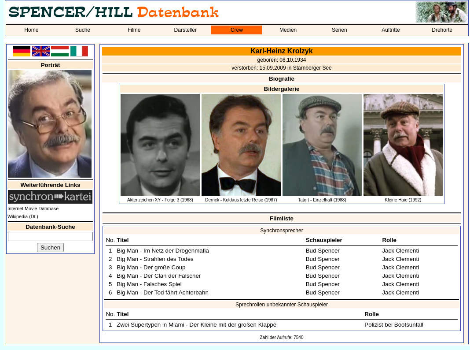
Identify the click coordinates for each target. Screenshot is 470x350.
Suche (82, 30)
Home (31, 30)
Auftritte (391, 30)
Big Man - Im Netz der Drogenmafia (163, 250)
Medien (288, 30)
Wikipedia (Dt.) (22, 216)
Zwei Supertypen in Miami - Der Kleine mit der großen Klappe (196, 324)
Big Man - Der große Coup (151, 267)
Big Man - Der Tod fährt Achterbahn (163, 292)
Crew (237, 30)
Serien (339, 30)
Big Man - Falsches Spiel (149, 284)
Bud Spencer (323, 250)
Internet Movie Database (33, 208)
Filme (134, 30)
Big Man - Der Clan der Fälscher (159, 275)
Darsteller (185, 30)
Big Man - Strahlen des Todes (155, 259)
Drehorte (442, 30)
